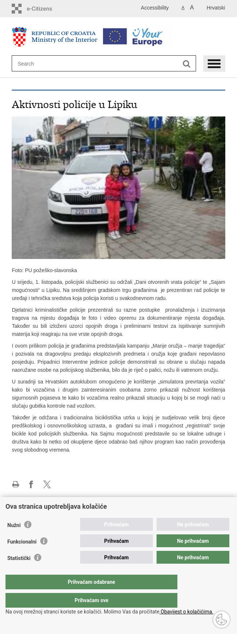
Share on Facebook (31, 484)
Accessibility (155, 8)
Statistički (18, 573)
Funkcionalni (22, 556)
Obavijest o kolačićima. (186, 612)
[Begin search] (187, 64)
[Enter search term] (44, 64)
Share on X (47, 484)
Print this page (15, 484)
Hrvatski (216, 8)
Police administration (35, 511)
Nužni (13, 540)
